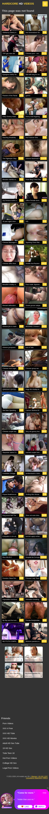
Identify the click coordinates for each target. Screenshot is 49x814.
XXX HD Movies (10, 738)
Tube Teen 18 (9, 753)
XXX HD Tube (9, 733)
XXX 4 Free (8, 728)
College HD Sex (10, 763)
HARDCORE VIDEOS (18, 3)
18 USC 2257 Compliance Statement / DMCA (37, 777)
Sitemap (34, 776)
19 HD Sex (7, 748)
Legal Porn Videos (11, 768)
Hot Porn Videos (10, 758)
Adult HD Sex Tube (11, 743)
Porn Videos (8, 723)
